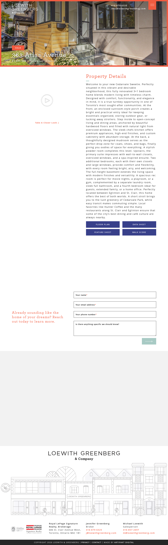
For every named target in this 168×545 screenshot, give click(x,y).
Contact (96, 542)
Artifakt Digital (124, 542)
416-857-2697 (131, 529)
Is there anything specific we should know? (97, 324)
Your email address (86, 305)
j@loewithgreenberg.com (101, 533)
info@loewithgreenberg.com (126, 8)
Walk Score (139, 232)
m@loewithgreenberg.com (139, 533)
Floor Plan (103, 224)
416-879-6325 (117, 5)
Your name (81, 295)
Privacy (85, 542)
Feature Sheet (102, 232)
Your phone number (86, 314)
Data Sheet (139, 224)
